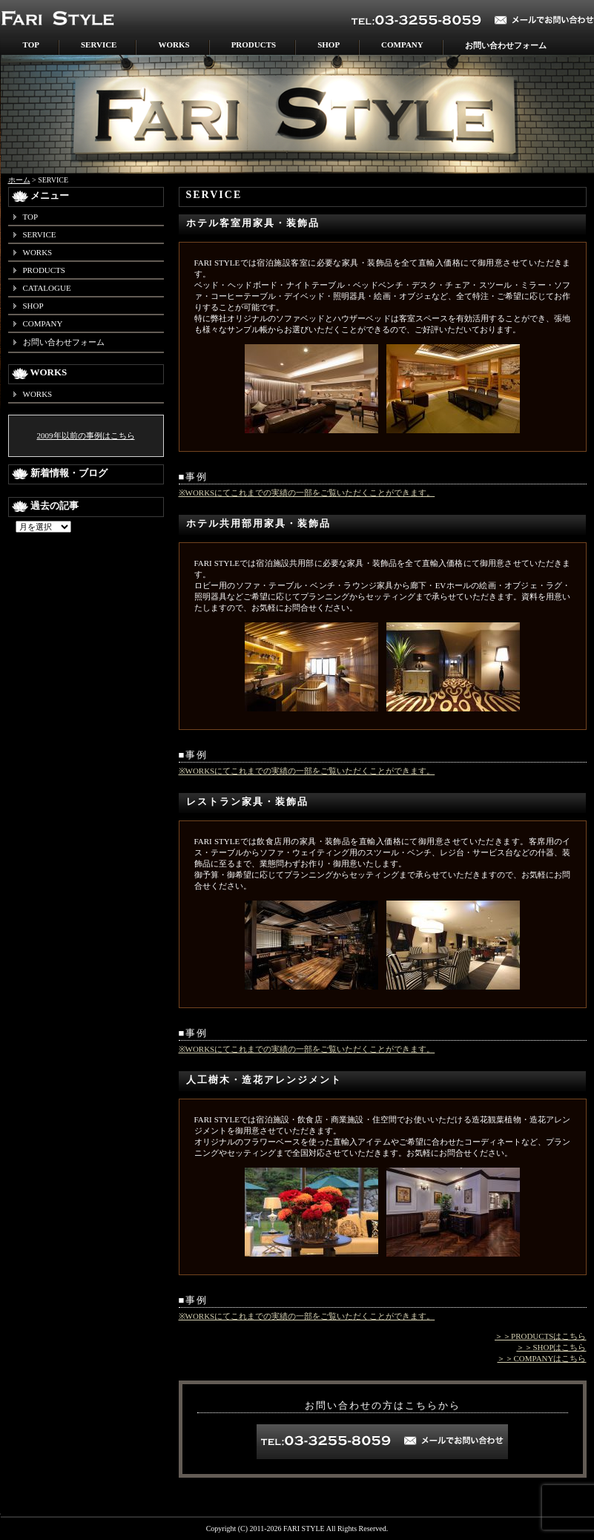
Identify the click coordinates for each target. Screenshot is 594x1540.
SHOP (328, 44)
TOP (31, 44)
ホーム (19, 180)
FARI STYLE (304, 1528)
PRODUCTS (254, 44)
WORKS (173, 44)
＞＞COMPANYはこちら (541, 1358)
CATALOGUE (47, 287)
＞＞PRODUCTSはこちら (540, 1336)
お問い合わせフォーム (506, 45)
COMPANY (402, 44)
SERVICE (99, 44)
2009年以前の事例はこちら (86, 435)
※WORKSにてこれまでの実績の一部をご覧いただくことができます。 (307, 492)
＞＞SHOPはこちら (551, 1347)
